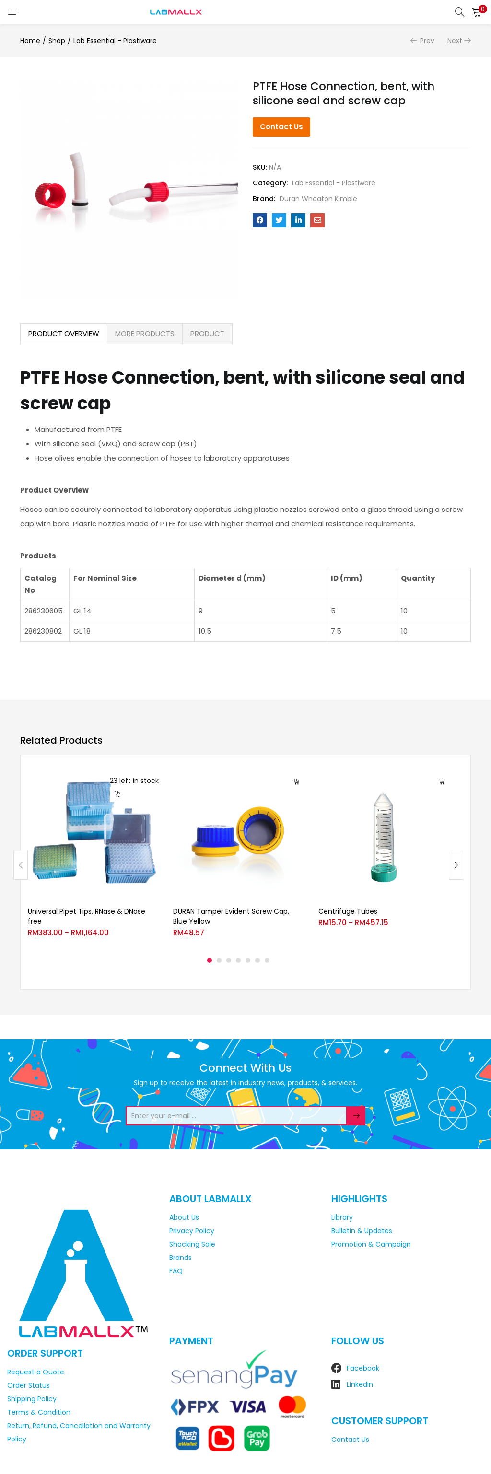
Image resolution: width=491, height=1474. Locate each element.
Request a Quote (35, 1372)
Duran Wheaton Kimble (318, 199)
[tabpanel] (93, 857)
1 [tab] (209, 960)
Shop (56, 40)
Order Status (28, 1385)
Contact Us (281, 127)
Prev (427, 40)
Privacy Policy (191, 1231)
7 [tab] (267, 960)
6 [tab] (257, 960)
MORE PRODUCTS (145, 334)
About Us (184, 1217)
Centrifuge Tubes (347, 911)
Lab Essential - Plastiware (115, 40)
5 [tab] (248, 960)
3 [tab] (228, 960)
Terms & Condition (38, 1412)
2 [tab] (219, 960)
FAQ (176, 1271)
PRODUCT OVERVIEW (63, 334)
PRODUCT (207, 334)
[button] (476, 12)
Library (342, 1217)
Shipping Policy (32, 1399)
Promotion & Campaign (371, 1244)
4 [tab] (238, 960)
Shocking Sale (192, 1244)
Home (30, 40)
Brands (180, 1257)
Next (454, 40)
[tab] (63, 333)
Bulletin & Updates (361, 1231)
